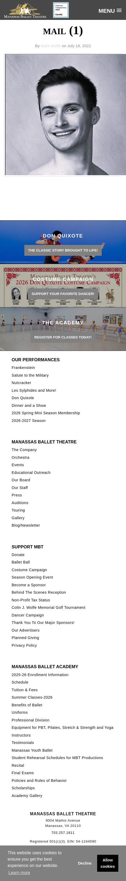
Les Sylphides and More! (34, 390)
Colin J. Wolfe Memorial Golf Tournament (49, 607)
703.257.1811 (63, 833)
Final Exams (23, 773)
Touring (18, 510)
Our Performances (36, 359)
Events (18, 465)
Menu (106, 11)
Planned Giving (25, 638)
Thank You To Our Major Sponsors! (43, 622)
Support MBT (27, 546)
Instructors (21, 735)
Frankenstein (23, 367)
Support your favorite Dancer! (63, 294)
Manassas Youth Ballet (32, 750)
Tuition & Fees (25, 690)
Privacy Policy (24, 645)
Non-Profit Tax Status (31, 600)
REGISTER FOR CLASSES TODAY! (63, 337)
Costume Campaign (29, 570)
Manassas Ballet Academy (45, 666)
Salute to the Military (30, 375)
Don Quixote (23, 398)
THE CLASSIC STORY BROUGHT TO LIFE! (63, 250)
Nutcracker (21, 383)
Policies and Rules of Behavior (39, 780)
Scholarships (23, 788)
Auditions (20, 503)
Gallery (18, 518)
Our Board (21, 480)
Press (17, 495)
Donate (18, 555)
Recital (18, 765)
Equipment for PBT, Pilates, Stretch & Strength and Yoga (63, 727)
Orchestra (20, 457)
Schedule (20, 682)
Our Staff (20, 488)
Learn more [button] (19, 872)
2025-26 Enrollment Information (40, 675)
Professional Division (31, 720)
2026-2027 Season (29, 421)
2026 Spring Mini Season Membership (46, 413)
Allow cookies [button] (108, 863)
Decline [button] (85, 863)
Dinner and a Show (29, 405)
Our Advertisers (26, 630)
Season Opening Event (32, 577)
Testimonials (23, 743)
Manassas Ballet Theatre (44, 441)
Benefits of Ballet (27, 705)
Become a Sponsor (29, 585)
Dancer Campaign (28, 615)
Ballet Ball (21, 562)
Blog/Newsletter (26, 525)
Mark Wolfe (51, 45)
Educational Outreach (31, 472)
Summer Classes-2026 (32, 697)
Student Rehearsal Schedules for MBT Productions (57, 758)
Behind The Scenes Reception (39, 592)
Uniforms (20, 712)
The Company (24, 450)
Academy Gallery (27, 796)
